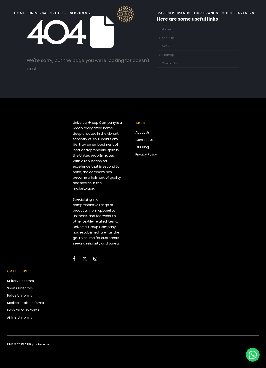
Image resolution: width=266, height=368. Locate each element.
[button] (253, 355)
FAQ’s (166, 46)
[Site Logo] (125, 14)
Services (78, 13)
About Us (168, 38)
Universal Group (46, 13)
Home (19, 13)
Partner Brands (174, 13)
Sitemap (168, 55)
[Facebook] (74, 258)
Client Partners (238, 13)
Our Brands (206, 13)
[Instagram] (95, 258)
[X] (85, 258)
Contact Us (170, 63)
